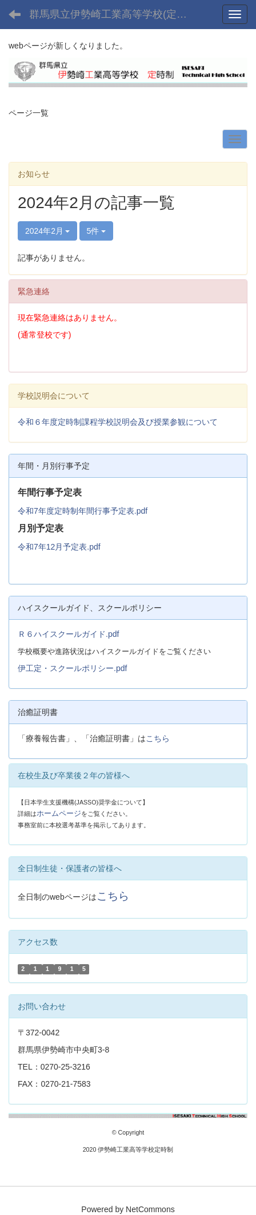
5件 (96, 230)
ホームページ (59, 813)
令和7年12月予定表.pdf (59, 546)
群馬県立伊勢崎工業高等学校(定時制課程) (114, 14)
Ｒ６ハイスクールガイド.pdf (68, 634)
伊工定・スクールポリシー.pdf (72, 668)
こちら (158, 738)
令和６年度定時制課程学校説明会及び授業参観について (118, 421)
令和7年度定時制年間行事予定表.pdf (82, 510)
